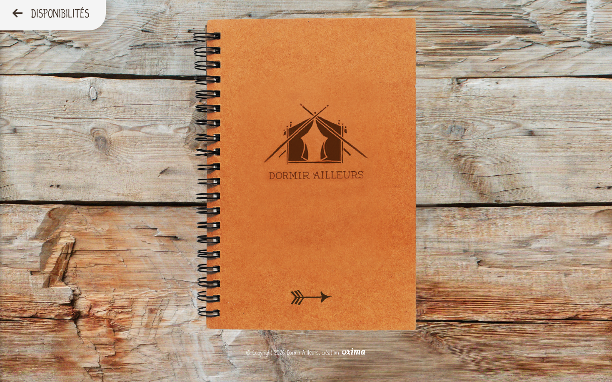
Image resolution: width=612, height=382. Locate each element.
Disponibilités (50, 14)
